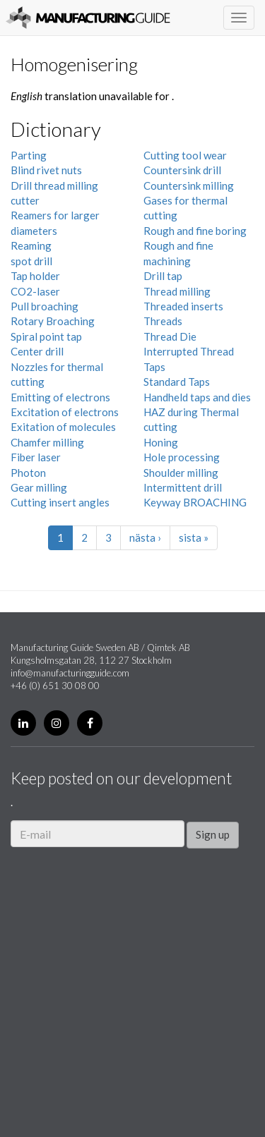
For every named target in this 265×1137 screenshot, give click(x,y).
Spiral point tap (46, 336)
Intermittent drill (182, 487)
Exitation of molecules (63, 426)
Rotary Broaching (53, 321)
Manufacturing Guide (88, 17)
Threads (162, 321)
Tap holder (35, 275)
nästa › (145, 537)
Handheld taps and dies (197, 397)
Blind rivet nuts (46, 170)
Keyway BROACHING (195, 502)
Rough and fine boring (195, 230)
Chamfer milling (47, 442)
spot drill (31, 261)
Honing (160, 442)
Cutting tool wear (185, 155)
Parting (29, 155)
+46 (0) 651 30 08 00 (55, 685)
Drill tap (162, 275)
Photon (28, 472)
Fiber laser (36, 457)
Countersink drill (182, 170)
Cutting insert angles (60, 502)
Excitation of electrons (65, 412)
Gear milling (39, 487)
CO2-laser (35, 291)
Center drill (37, 351)
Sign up (213, 834)
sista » (193, 537)
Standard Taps (176, 381)
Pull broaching (44, 306)
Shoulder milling (180, 472)
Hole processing (181, 457)
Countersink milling (188, 185)
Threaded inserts (183, 306)
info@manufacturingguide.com (70, 673)
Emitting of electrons (60, 397)
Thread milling (177, 291)
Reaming (31, 245)
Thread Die (169, 336)
